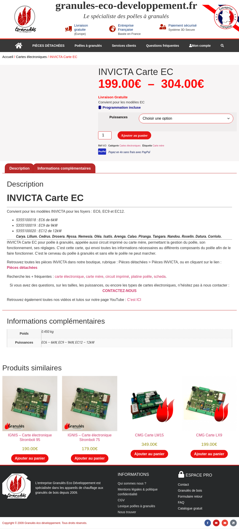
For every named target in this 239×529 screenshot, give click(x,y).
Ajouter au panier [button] (30, 458)
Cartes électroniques (31, 57)
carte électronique (69, 277)
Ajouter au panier (135, 135)
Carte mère (158, 146)
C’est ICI (134, 300)
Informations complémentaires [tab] (64, 169)
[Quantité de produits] (104, 135)
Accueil (7, 57)
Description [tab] (19, 169)
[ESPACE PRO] (181, 474)
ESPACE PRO (199, 475)
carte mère (94, 277)
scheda (160, 277)
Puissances (119, 117)
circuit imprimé (117, 277)
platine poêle (141, 277)
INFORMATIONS (133, 474)
